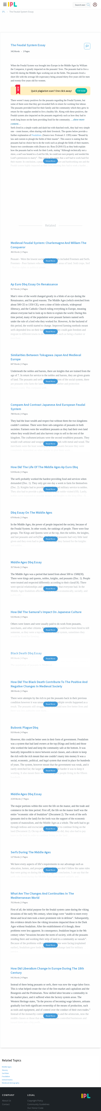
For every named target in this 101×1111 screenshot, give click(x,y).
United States (7, 1059)
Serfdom (5, 1053)
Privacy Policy (33, 1091)
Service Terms (34, 1095)
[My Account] (96, 4)
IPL (3, 12)
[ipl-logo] (12, 5)
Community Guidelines (38, 1084)
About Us (6, 1080)
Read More (50, 240)
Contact (6, 1084)
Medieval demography (10, 1063)
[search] (88, 4)
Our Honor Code (35, 1087)
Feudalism (36, 115)
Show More (50, 141)
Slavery (5, 1050)
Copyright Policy (35, 1080)
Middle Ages (6, 1047)
